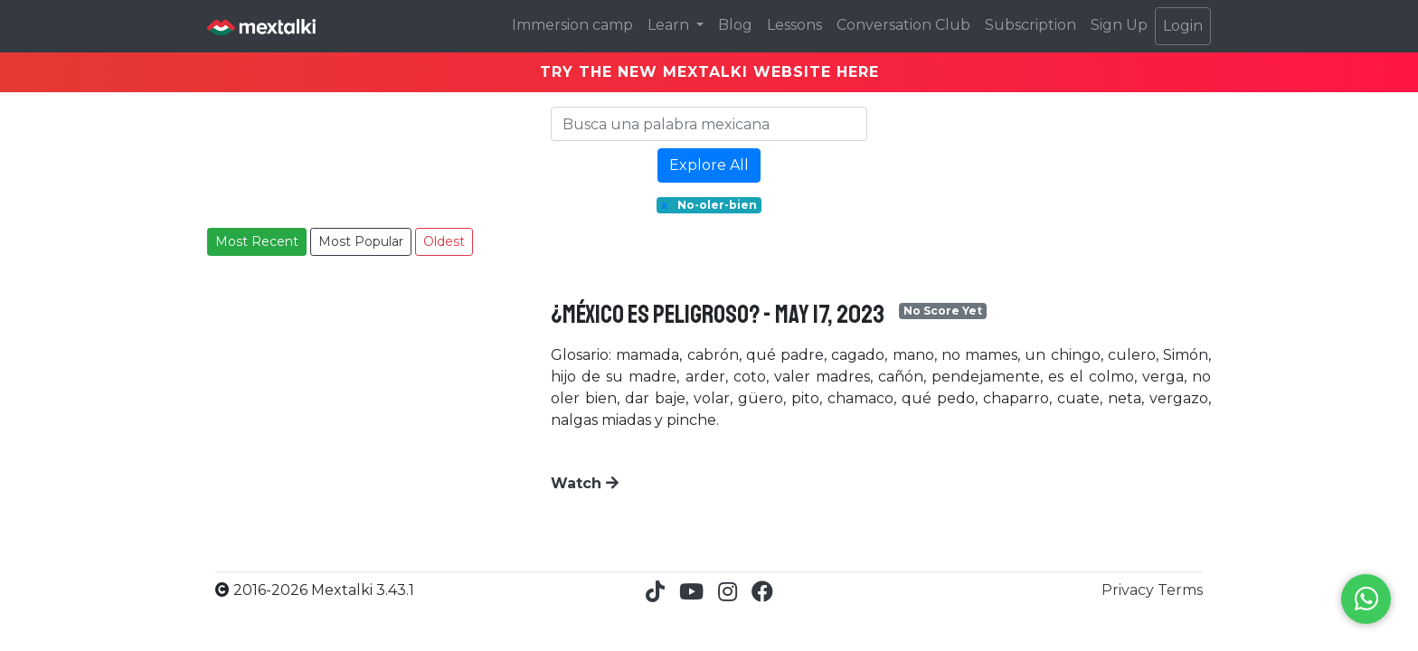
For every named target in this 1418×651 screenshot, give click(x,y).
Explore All (709, 165)
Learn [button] (670, 24)
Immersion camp (572, 24)
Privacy (1129, 590)
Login (1183, 25)
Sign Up (1119, 24)
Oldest (444, 241)
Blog (735, 24)
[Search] (709, 124)
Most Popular (360, 241)
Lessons (794, 24)
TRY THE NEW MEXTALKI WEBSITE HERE (709, 71)
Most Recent (256, 241)
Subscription (1030, 24)
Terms (1180, 590)
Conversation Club (903, 24)
